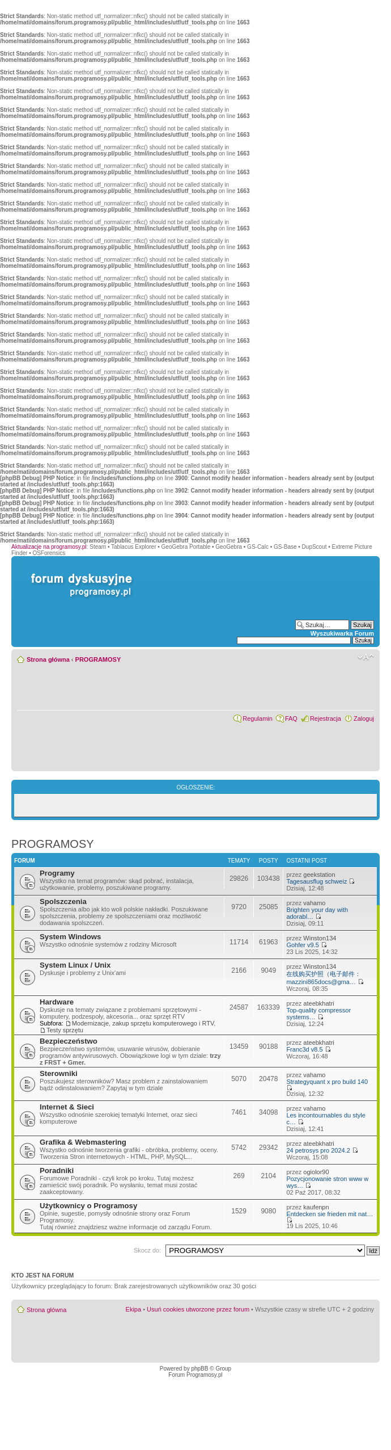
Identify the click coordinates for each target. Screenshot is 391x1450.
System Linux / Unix (75, 965)
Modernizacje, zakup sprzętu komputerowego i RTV (143, 1023)
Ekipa (134, 1309)
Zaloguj (364, 718)
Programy (57, 873)
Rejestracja (325, 718)
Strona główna (48, 659)
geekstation (319, 874)
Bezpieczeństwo (68, 1041)
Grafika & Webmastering (83, 1142)
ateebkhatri (318, 1003)
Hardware (57, 1002)
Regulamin (258, 718)
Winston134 (319, 938)
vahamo (314, 903)
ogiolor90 (316, 1172)
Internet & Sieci (67, 1107)
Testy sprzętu (64, 1030)
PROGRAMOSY (98, 659)
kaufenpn (316, 1207)
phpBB (199, 1368)
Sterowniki (59, 1073)
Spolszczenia (63, 901)
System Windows (70, 936)
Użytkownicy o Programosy (88, 1205)
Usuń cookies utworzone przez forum (198, 1309)
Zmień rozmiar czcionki (366, 657)
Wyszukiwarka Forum (342, 633)
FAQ (291, 718)
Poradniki (57, 1170)
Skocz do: (147, 1250)
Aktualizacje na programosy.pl (49, 547)
